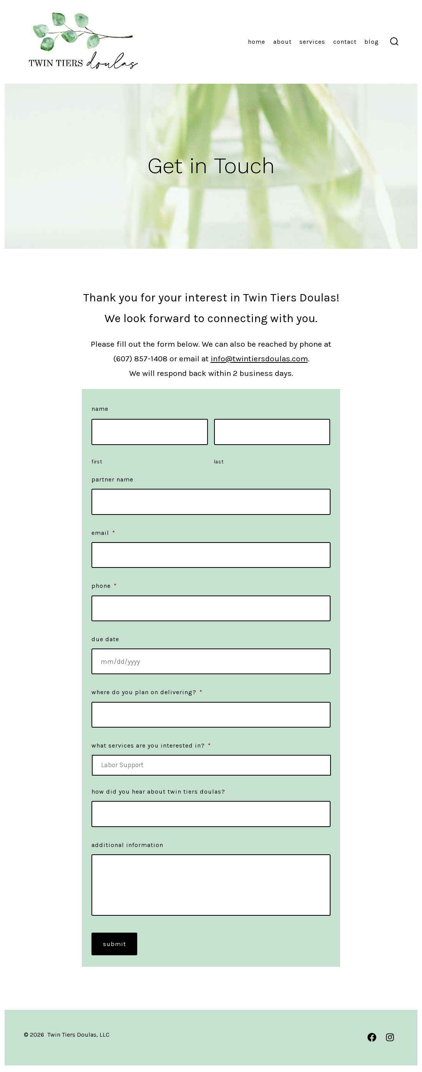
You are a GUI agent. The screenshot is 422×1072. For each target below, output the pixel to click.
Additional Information (127, 845)
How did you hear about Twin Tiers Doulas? (158, 791)
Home (256, 41)
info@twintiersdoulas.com (259, 358)
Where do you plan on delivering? (147, 692)
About (282, 41)
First (96, 462)
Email (103, 532)
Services (312, 41)
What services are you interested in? (151, 745)
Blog (371, 41)
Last (219, 462)
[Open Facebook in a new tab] (372, 1037)
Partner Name (112, 479)
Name (99, 408)
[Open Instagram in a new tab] (390, 1037)
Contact (345, 41)
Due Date (105, 639)
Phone (104, 585)
